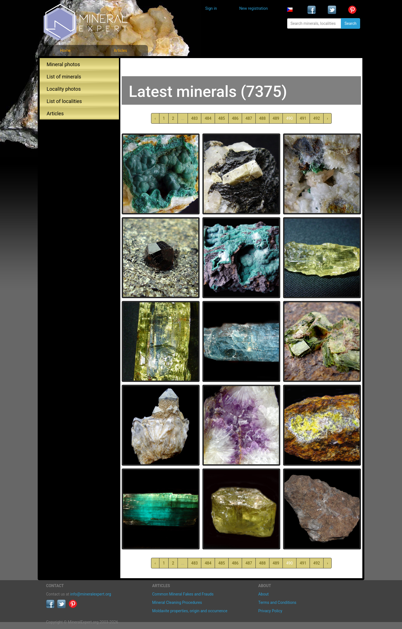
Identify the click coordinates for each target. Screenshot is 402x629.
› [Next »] (327, 118)
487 (248, 118)
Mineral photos (63, 64)
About (263, 594)
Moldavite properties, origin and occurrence (189, 611)
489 (276, 118)
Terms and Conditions (277, 602)
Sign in (211, 8)
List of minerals (64, 77)
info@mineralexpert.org (90, 594)
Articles (120, 50)
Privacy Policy (270, 611)
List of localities (64, 101)
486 (235, 118)
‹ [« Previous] (155, 118)
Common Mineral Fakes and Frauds (183, 594)
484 (208, 118)
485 (221, 118)
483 (194, 118)
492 (316, 118)
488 (262, 118)
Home (65, 50)
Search (350, 23)
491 (303, 118)
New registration (253, 8)
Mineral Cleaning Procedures (177, 602)
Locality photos (64, 89)
